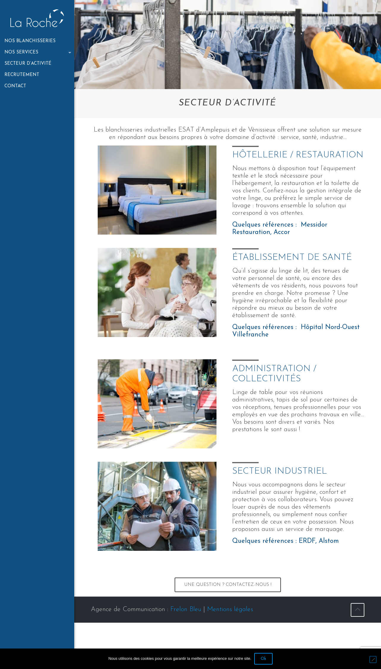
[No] (373, 659)
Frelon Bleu (185, 609)
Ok (263, 659)
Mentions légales (230, 609)
